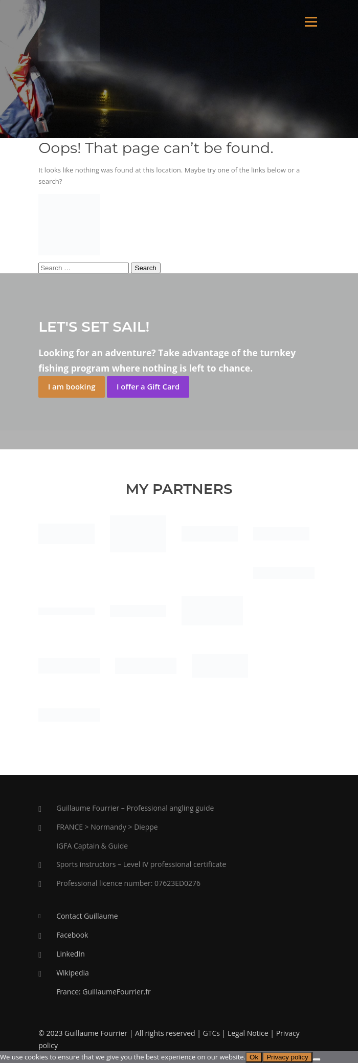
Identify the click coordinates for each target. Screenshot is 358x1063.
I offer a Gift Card (148, 386)
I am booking (72, 386)
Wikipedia (72, 973)
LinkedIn (70, 954)
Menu (311, 21)
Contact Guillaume (87, 916)
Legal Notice (248, 1033)
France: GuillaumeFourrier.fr (103, 991)
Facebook (72, 935)
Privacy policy (287, 1057)
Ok (254, 1057)
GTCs (211, 1033)
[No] (316, 1059)
